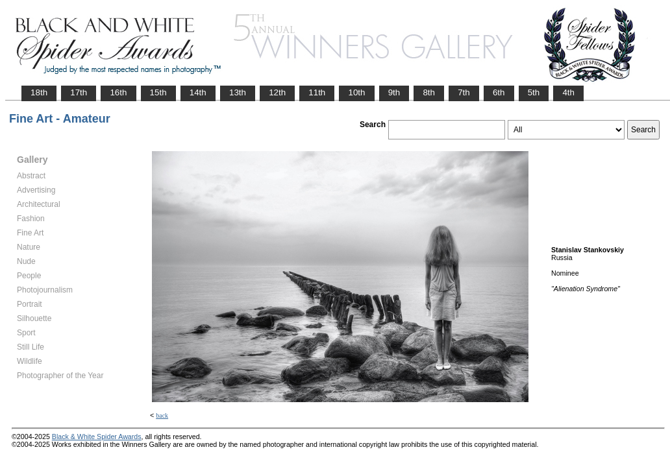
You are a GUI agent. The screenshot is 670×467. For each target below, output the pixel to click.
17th (78, 92)
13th (237, 92)
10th (356, 92)
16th (118, 92)
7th (464, 92)
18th (39, 92)
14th (198, 92)
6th (499, 92)
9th (394, 92)
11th (316, 92)
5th (534, 92)
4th (568, 92)
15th (158, 92)
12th (277, 92)
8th (429, 92)
